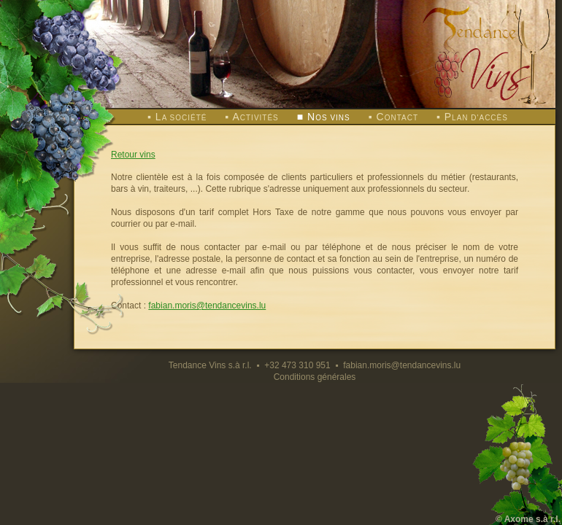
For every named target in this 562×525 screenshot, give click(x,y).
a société (181, 118)
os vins (328, 118)
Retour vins (133, 154)
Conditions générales (315, 377)
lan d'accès (476, 118)
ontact (398, 118)
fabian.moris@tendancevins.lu (207, 305)
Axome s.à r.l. (532, 519)
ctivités (255, 118)
